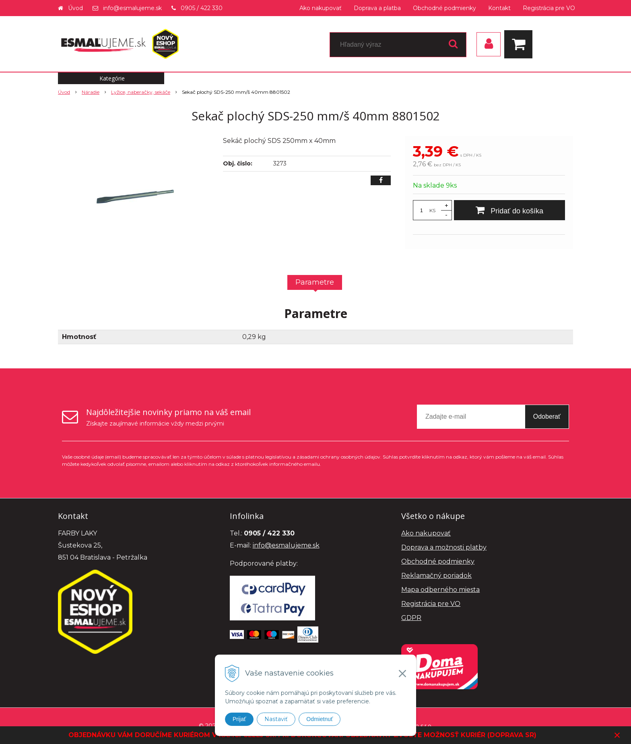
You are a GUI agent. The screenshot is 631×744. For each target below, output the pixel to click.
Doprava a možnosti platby (444, 547)
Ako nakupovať (320, 8)
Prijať (239, 719)
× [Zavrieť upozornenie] (617, 735)
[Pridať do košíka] (509, 210)
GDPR (411, 618)
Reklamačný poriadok (436, 575)
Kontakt (499, 8)
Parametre (314, 282)
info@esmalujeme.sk (132, 8)
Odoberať (547, 416)
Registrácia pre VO (549, 8)
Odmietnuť (319, 719)
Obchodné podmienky (444, 8)
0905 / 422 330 (202, 8)
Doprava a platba (377, 8)
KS (432, 210)
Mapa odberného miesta (440, 589)
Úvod (75, 8)
